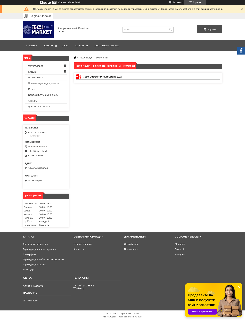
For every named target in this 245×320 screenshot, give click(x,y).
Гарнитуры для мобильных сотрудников (43, 259)
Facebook (179, 249)
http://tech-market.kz (38, 146)
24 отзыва (178, 2)
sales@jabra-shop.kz (38, 151)
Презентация (131, 249)
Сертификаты (131, 244)
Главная (31, 45)
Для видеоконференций (35, 244)
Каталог (49, 45)
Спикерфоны (29, 254)
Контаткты (79, 249)
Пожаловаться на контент (130, 317)
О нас (65, 45)
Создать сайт (64, 2)
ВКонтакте (180, 244)
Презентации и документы (43, 83)
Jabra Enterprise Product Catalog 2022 (78, 76)
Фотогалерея (35, 65)
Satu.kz (137, 314)
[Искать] (171, 30)
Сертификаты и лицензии (43, 94)
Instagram (180, 254)
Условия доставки (83, 244)
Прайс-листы (36, 77)
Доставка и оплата (107, 45)
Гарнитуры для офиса (34, 264)
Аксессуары (29, 269)
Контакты (81, 45)
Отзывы (32, 100)
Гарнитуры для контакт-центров (39, 249)
